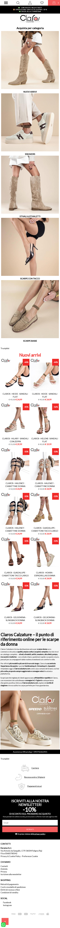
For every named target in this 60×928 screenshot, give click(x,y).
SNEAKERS (30, 154)
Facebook (7, 902)
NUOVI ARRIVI (30, 92)
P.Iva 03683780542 (9, 853)
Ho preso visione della (31, 834)
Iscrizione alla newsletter (11, 874)
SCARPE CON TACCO (30, 278)
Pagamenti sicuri (34, 786)
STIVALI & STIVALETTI (30, 216)
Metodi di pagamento (10, 884)
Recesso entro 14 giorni (34, 777)
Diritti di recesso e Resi (10, 890)
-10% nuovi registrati (30, 8)
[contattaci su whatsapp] (3, 924)
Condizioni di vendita (9, 892)
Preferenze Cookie (30, 856)
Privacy (4, 871)
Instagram (7, 905)
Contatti (4, 866)
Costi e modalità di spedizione (13, 887)
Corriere (35, 768)
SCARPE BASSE (30, 341)
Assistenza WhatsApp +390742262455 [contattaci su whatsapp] (30, 752)
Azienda (4, 869)
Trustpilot (5, 348)
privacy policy (39, 834)
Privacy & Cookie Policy (11, 856)
